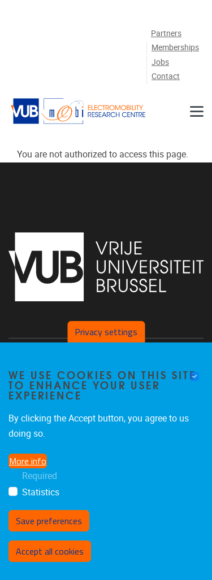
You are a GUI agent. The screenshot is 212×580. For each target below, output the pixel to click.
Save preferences (49, 521)
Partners (166, 33)
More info (27, 461)
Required (39, 476)
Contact (166, 76)
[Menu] (197, 111)
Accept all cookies (50, 551)
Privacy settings (106, 332)
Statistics (40, 492)
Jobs (160, 62)
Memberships (175, 47)
